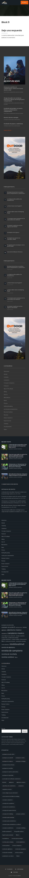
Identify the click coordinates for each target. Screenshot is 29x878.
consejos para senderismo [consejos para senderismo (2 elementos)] (9, 821)
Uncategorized (7, 426)
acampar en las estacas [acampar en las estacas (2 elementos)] (8, 764)
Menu (24, 2)
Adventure (6, 371)
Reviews (6, 415)
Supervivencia (7, 420)
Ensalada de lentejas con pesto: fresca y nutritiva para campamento (13, 110)
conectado (18, 35)
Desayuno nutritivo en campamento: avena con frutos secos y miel (13, 88)
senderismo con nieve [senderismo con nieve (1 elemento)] (8, 856)
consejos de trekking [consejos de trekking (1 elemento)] (7, 814)
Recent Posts (6, 442)
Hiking (5, 391)
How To (6, 394)
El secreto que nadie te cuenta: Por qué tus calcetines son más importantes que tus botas (18, 456)
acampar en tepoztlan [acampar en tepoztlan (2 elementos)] (7, 775)
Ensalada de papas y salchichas (13, 124)
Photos (6, 403)
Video (5, 429)
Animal (5, 374)
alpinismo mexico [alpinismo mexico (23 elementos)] (14, 630)
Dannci (19, 875)
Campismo (6, 119)
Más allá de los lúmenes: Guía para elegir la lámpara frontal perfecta (18, 474)
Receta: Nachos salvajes (11, 117)
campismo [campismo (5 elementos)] (4, 633)
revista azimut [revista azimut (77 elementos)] (17, 644)
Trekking (6, 423)
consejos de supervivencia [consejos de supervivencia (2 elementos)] (9, 810)
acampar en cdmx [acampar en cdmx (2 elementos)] (18, 627)
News (5, 400)
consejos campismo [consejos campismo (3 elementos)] (20, 635)
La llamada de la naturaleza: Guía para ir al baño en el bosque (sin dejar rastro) (18, 446)
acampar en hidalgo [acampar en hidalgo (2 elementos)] (21, 761)
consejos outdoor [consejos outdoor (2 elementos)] (4, 637)
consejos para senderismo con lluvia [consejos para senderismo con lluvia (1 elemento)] (11, 824)
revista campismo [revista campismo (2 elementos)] (16, 845)
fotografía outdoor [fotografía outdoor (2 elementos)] (19, 831)
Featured (6, 386)
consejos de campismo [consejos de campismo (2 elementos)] (8, 803)
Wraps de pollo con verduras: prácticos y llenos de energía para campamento (14, 99)
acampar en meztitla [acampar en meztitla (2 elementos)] (7, 768)
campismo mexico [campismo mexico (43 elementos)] (16, 633)
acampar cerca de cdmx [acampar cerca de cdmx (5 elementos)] (8, 625)
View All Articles (8, 130)
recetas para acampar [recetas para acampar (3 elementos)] (10, 641)
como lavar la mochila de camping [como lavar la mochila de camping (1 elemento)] (10, 796)
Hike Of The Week (8, 388)
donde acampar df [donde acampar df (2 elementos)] (23, 639)
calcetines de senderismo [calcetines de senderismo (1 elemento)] (8, 785)
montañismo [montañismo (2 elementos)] (5, 838)
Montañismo (7, 397)
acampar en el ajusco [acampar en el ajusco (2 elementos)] (7, 761)
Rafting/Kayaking (8, 406)
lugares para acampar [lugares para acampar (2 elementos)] (7, 835)
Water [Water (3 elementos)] (16, 657)
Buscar (3, 728)
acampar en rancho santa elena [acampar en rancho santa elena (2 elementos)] (10, 771)
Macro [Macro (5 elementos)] (3, 641)
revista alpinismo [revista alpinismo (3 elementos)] (5, 644)
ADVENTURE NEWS (12, 81)
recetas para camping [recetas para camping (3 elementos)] (21, 641)
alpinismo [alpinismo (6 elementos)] (4, 630)
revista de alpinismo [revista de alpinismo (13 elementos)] (8, 647)
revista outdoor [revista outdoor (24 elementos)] (8, 657)
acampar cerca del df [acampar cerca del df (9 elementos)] (8, 627)
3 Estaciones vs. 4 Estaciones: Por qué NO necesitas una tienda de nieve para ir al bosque (17, 465)
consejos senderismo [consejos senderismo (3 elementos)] (6, 639)
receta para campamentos (9, 92)
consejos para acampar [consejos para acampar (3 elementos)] (13, 637)
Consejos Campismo (9, 383)
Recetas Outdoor (19, 92)
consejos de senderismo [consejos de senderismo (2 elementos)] (8, 807)
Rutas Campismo (8, 418)
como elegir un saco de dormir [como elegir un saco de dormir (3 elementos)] (8, 635)
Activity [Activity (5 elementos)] (25, 627)
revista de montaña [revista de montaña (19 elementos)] (9, 654)
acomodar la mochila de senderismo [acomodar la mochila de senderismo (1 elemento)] (11, 778)
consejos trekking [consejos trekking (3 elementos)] (15, 639)
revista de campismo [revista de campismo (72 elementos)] (12, 650)
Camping (6, 377)
